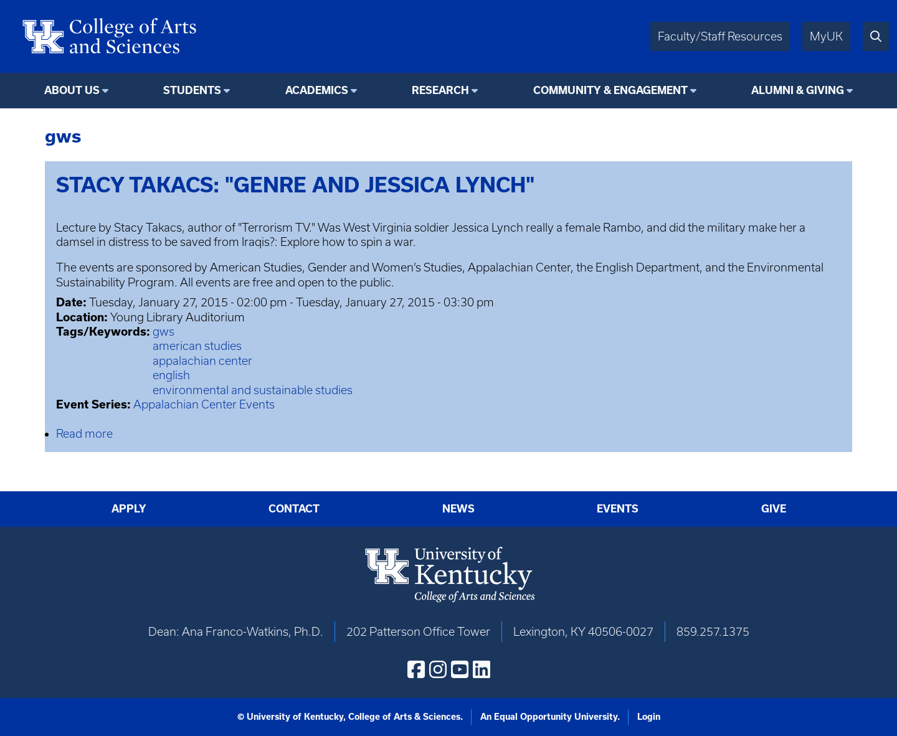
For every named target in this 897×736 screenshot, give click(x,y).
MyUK (826, 36)
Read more (84, 433)
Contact (294, 508)
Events (617, 508)
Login (648, 717)
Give (773, 508)
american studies (197, 345)
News (458, 508)
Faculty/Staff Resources (720, 36)
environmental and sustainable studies (253, 390)
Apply (129, 508)
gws (163, 331)
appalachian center (202, 360)
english (171, 375)
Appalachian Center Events (204, 404)
